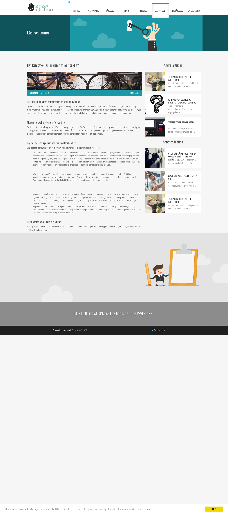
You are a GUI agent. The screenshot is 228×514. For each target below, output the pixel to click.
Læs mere (149, 509)
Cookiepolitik (158, 330)
